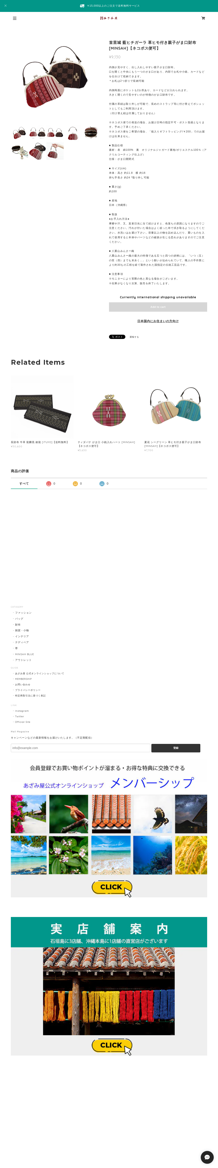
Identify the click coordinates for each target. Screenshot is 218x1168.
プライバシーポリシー (28, 690)
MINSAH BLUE (24, 654)
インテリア (22, 636)
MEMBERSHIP (23, 678)
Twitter (19, 716)
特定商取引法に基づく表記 (30, 695)
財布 (18, 624)
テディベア (22, 642)
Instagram (22, 710)
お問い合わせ (22, 684)
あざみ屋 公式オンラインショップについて (39, 673)
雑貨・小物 (22, 630)
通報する (134, 337)
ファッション (23, 612)
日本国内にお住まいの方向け (158, 321)
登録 (175, 747)
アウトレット (23, 659)
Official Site (22, 721)
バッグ (19, 618)
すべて (24, 483)
